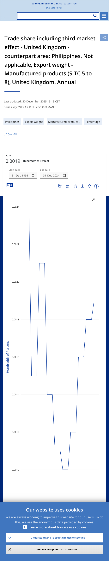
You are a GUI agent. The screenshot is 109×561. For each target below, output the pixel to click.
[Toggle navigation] (104, 16)
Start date (14, 169)
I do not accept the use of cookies (57, 549)
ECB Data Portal (54, 7)
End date (45, 169)
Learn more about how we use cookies (57, 527)
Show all (10, 134)
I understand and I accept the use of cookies (57, 537)
